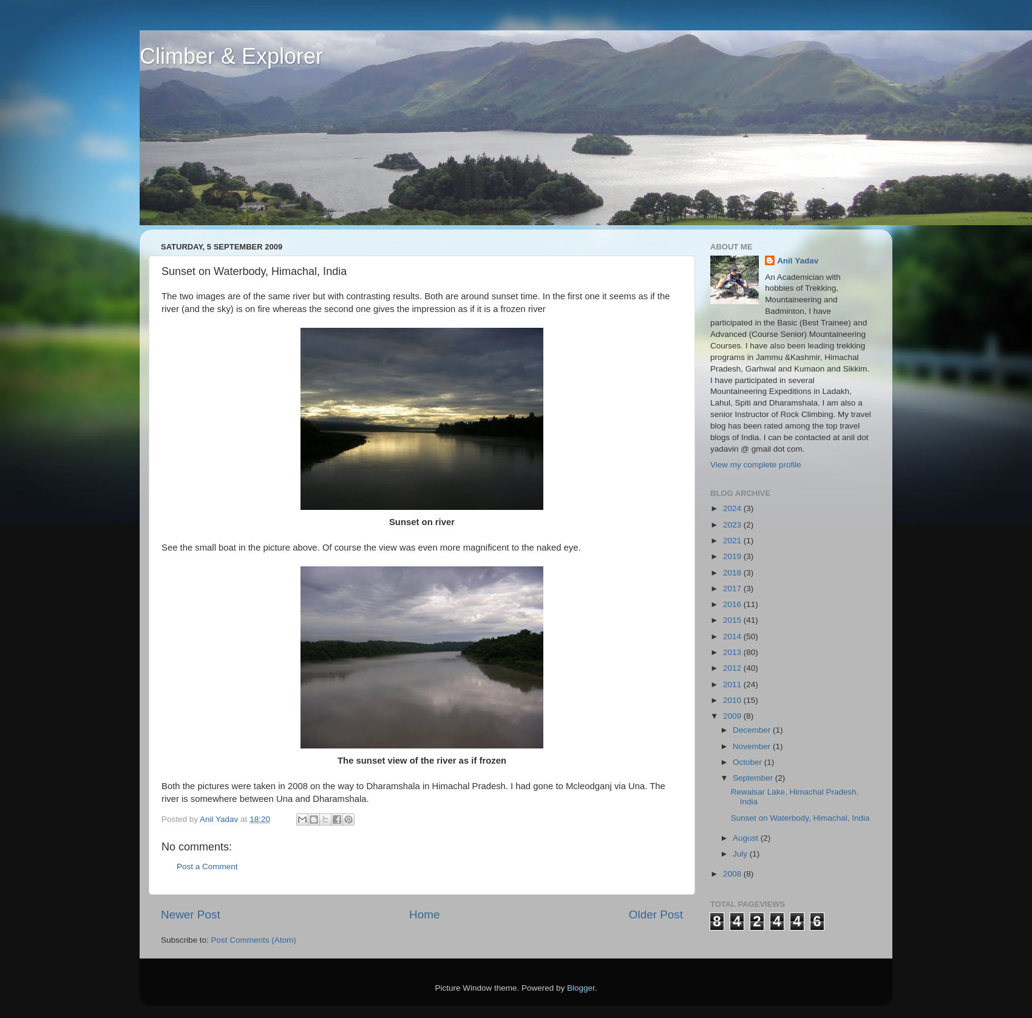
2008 (733, 873)
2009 (733, 716)
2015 (733, 620)
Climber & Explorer (231, 56)
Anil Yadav (797, 260)
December (753, 730)
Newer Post (190, 914)
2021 (733, 540)
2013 (733, 652)
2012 (733, 668)
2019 (733, 556)
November (753, 746)
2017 (733, 588)
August (747, 838)
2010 (733, 700)
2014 (733, 636)
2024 (733, 508)
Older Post (656, 914)
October (748, 762)
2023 (733, 524)
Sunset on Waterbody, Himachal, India (800, 818)
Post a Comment (207, 866)
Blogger (581, 988)
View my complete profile (755, 464)
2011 (733, 684)
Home (424, 914)
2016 (733, 604)
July (741, 853)
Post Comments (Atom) (253, 940)
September (754, 777)
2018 (733, 572)
